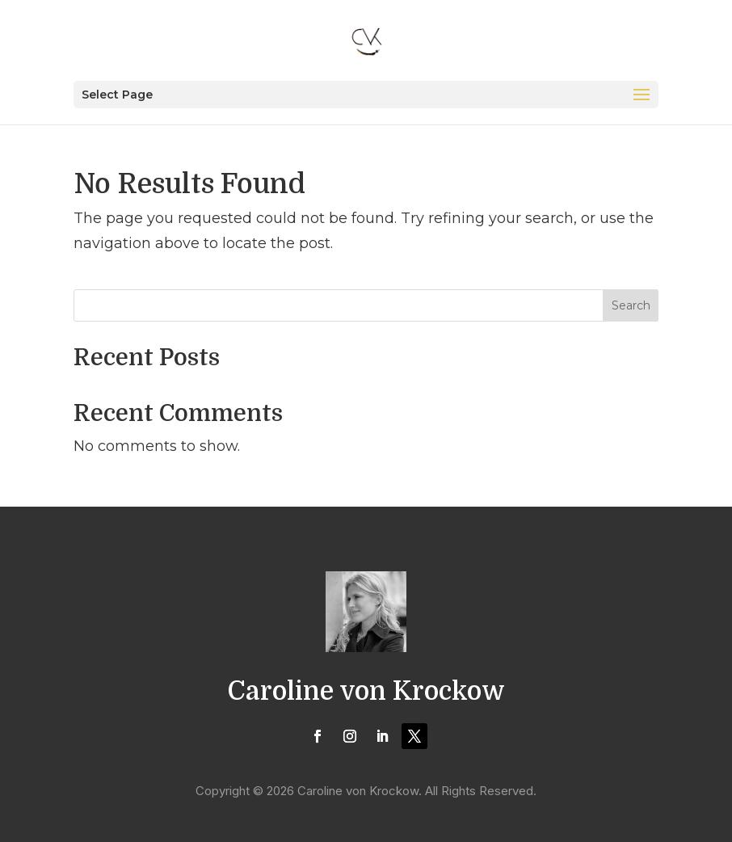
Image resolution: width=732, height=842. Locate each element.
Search (631, 305)
